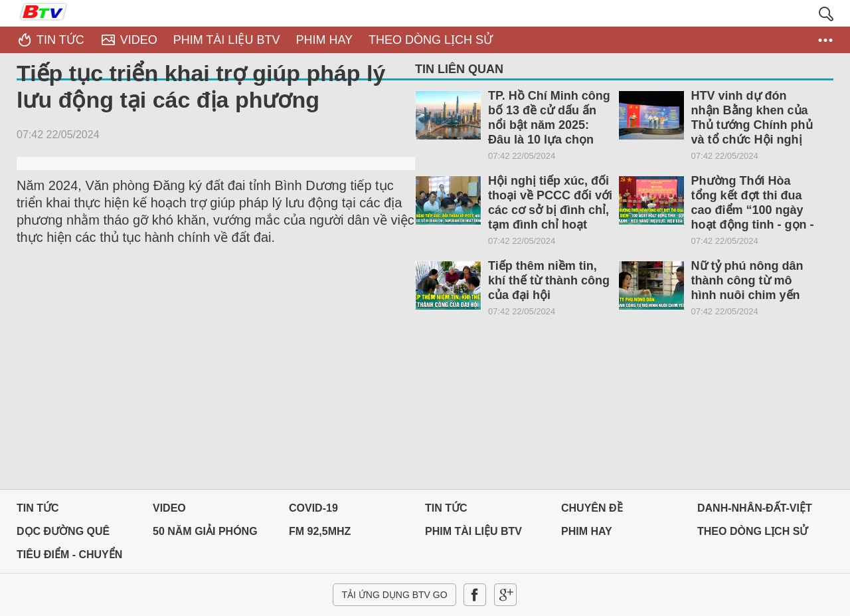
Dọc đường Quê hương (63, 535)
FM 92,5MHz (320, 531)
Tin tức (38, 508)
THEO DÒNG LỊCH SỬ (752, 531)
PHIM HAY (586, 531)
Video (169, 508)
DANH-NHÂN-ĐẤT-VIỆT (754, 508)
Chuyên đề (592, 508)
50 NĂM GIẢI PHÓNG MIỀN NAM (205, 535)
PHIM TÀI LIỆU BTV (473, 531)
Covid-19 (313, 508)
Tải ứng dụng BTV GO (394, 594)
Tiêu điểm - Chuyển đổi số (69, 558)
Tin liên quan (459, 69)
